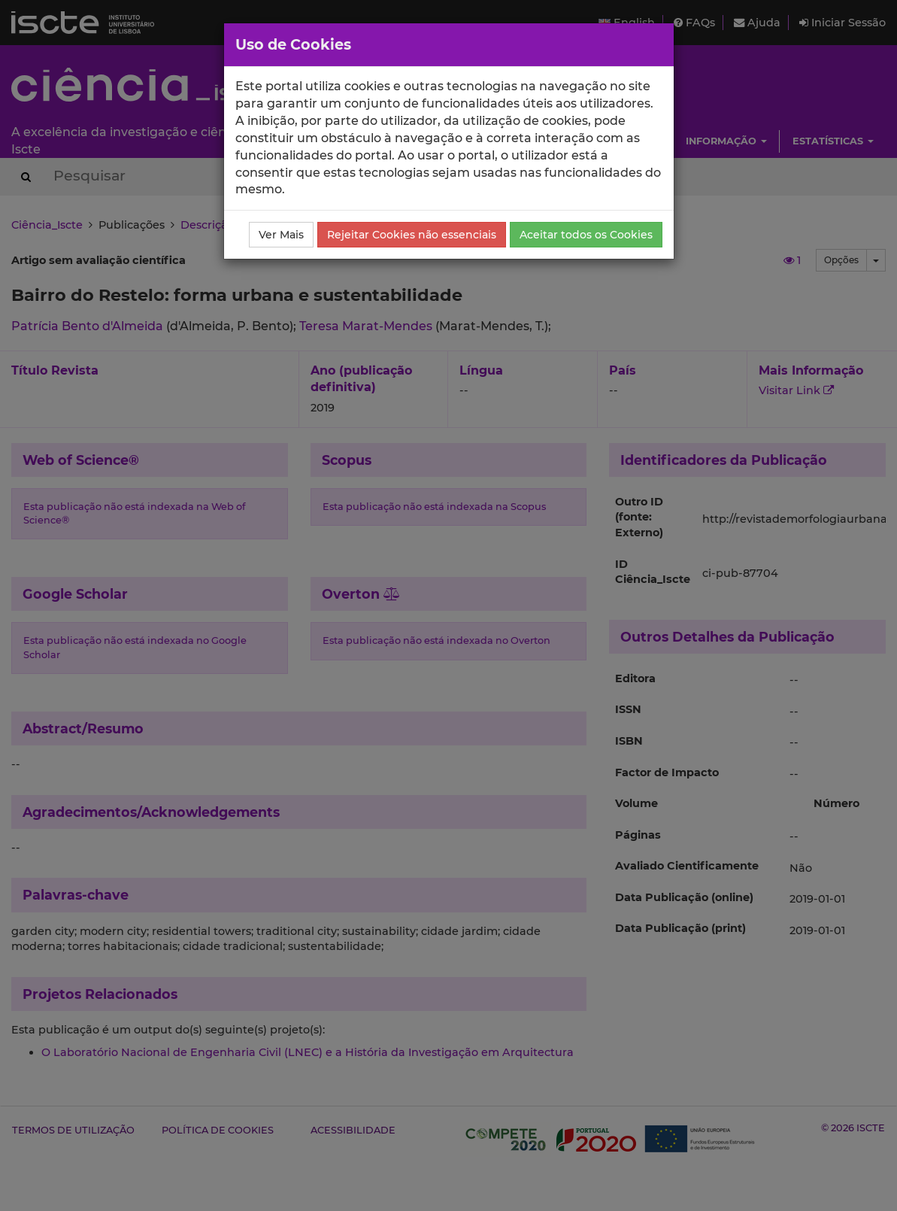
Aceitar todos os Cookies (586, 234)
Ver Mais (281, 234)
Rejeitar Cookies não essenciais (411, 234)
